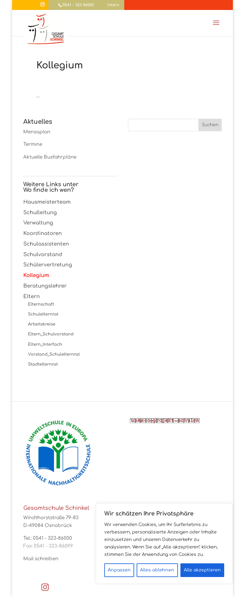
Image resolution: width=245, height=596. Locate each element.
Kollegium (36, 275)
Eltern (31, 296)
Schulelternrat (43, 314)
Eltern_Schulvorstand (51, 334)
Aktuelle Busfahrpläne (49, 157)
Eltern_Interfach (45, 344)
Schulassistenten (46, 244)
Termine (32, 144)
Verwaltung (38, 223)
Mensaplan (36, 132)
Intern (113, 5)
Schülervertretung (47, 265)
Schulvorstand (42, 254)
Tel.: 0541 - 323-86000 (47, 538)
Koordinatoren (42, 233)
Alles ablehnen (157, 570)
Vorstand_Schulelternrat (54, 354)
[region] (164, 543)
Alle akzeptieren (202, 570)
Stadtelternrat (43, 364)
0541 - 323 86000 (78, 5)
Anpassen (119, 570)
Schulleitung (40, 212)
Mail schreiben (40, 558)
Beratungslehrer (45, 286)
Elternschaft (41, 304)
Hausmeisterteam (46, 202)
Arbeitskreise (41, 324)
